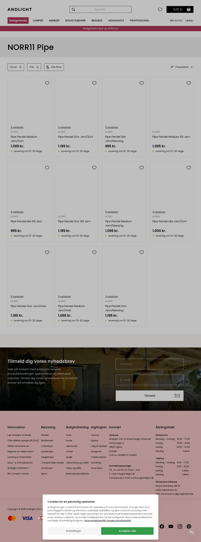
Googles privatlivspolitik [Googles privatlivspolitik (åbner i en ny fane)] (118, 520)
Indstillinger (73, 531)
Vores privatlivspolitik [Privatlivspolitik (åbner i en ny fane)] (95, 520)
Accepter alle (127, 531)
